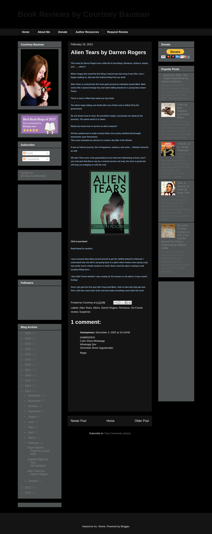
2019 (28, 359)
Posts (28, 153)
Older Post (142, 420)
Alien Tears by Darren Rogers (38, 472)
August (32, 416)
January (33, 480)
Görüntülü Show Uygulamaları (96, 347)
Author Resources (87, 32)
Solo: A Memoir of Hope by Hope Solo (183, 187)
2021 (28, 348)
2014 (28, 385)
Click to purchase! (79, 241)
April (31, 432)
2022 (28, 343)
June (31, 421)
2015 (28, 380)
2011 (28, 492)
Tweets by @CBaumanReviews (33, 174)
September (35, 411)
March (32, 437)
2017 (28, 369)
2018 (28, 364)
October (33, 406)
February (34, 442)
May (31, 427)
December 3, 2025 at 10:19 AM (113, 332)
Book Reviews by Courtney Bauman (83, 14)
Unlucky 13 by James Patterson (183, 147)
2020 (28, 354)
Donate (62, 32)
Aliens (96, 307)
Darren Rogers (109, 307)
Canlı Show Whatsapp (92, 340)
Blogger (125, 526)
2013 (28, 391)
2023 (28, 338)
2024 (28, 333)
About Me (44, 32)
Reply (83, 352)
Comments (31, 159)
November (34, 400)
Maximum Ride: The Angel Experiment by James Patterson (174, 78)
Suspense (84, 311)
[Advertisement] (40, 205)
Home (25, 32)
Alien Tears (85, 307)
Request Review (117, 32)
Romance (124, 307)
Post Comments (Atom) (117, 433)
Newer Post (78, 420)
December (34, 395)
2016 (28, 375)
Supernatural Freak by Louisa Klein (39, 451)
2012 (28, 487)
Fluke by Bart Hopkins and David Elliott (183, 111)
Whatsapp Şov (88, 344)
